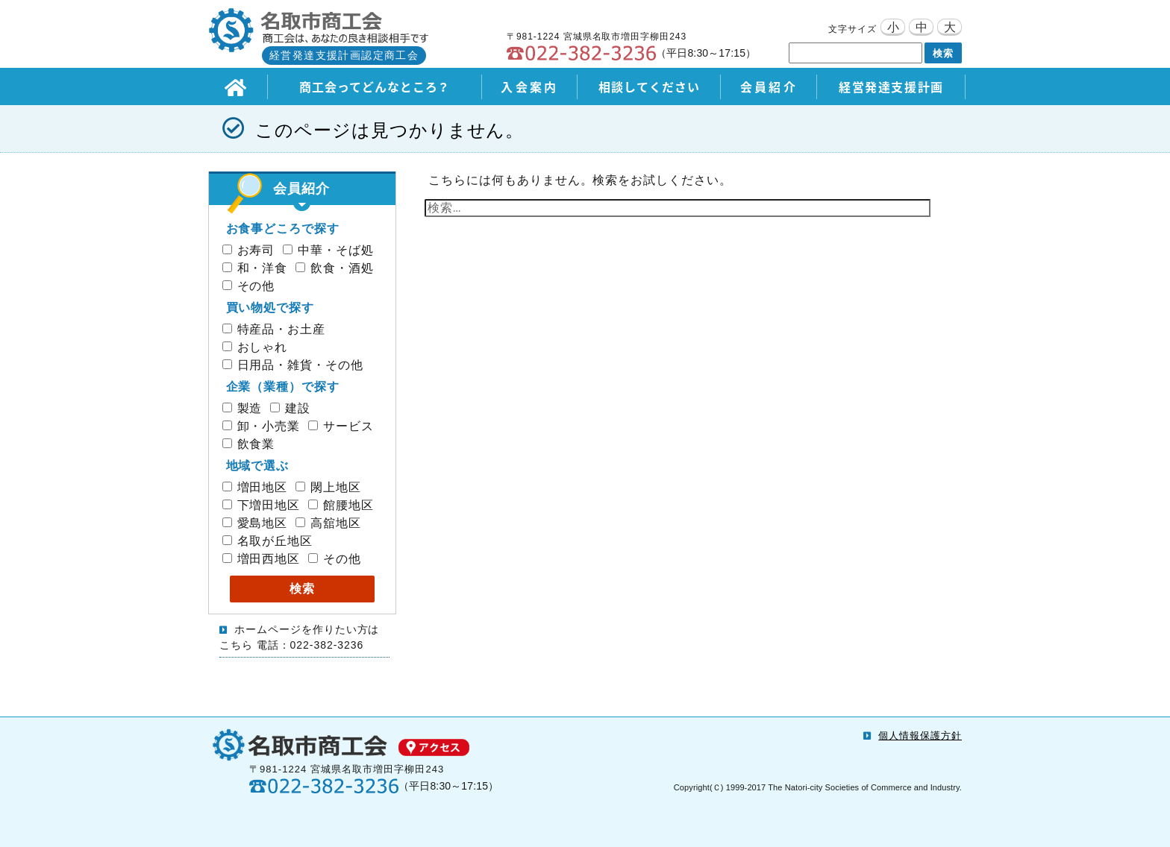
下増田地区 (261, 505)
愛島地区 (255, 523)
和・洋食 (255, 268)
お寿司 (248, 250)
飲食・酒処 (334, 268)
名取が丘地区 (267, 541)
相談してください (649, 86)
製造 (242, 408)
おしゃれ (255, 347)
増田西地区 (261, 558)
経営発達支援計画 (891, 86)
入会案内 (529, 86)
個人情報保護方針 (920, 735)
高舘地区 (328, 523)
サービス (341, 426)
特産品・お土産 (274, 329)
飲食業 (248, 444)
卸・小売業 (261, 426)
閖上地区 (328, 487)
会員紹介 (769, 86)
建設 (290, 408)
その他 (248, 286)
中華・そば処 (328, 250)
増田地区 (255, 487)
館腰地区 (341, 505)
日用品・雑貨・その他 (293, 365)
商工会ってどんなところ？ (375, 86)
